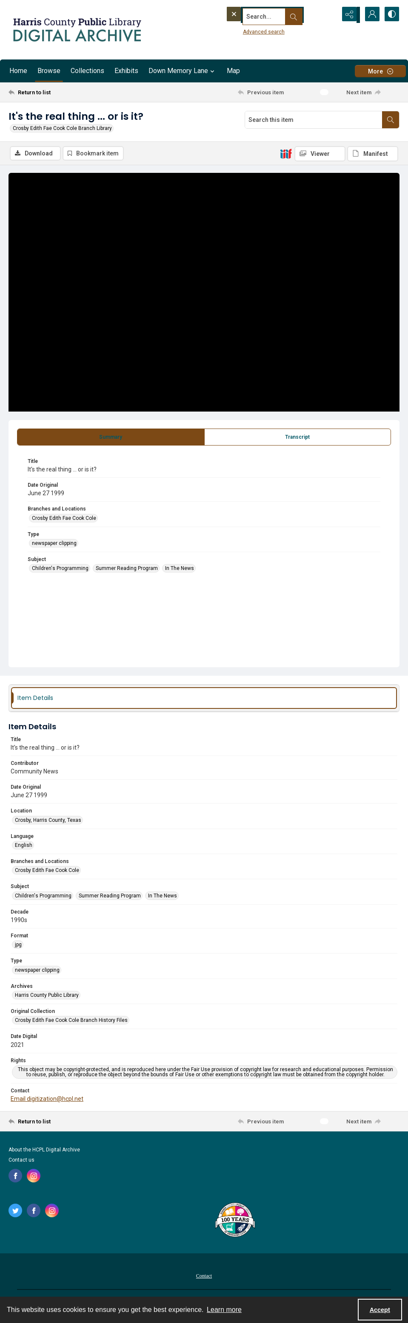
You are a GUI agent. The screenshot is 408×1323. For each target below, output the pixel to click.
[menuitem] (204, 1276)
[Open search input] (327, 15)
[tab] (110, 438)
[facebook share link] (15, 1176)
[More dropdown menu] (380, 71)
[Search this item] (313, 119)
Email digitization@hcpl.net (47, 1099)
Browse (48, 71)
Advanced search (247, 30)
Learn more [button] (224, 1309)
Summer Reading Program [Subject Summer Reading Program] (127, 569)
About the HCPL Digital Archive (44, 1151)
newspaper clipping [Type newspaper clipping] (54, 544)
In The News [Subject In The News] (179, 569)
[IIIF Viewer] (319, 153)
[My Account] (370, 15)
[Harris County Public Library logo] (235, 1221)
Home (18, 71)
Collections (87, 71)
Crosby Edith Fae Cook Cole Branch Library (62, 128)
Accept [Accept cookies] (380, 1309)
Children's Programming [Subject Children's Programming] (60, 569)
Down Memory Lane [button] (182, 71)
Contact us (21, 1161)
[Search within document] (390, 119)
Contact (204, 1277)
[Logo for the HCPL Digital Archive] (77, 30)
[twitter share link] (15, 1211)
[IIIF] (286, 153)
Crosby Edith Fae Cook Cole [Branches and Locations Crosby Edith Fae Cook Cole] (64, 519)
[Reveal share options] (348, 15)
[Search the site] (264, 15)
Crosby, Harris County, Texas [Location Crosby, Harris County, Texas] (48, 821)
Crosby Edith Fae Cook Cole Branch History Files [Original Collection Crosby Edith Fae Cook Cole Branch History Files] (71, 1021)
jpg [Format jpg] (18, 945)
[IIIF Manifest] (372, 153)
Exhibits (126, 71)
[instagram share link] (33, 1176)
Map (233, 71)
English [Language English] (23, 846)
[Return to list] (61, 92)
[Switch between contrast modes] (391, 15)
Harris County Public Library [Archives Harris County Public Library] (47, 996)
